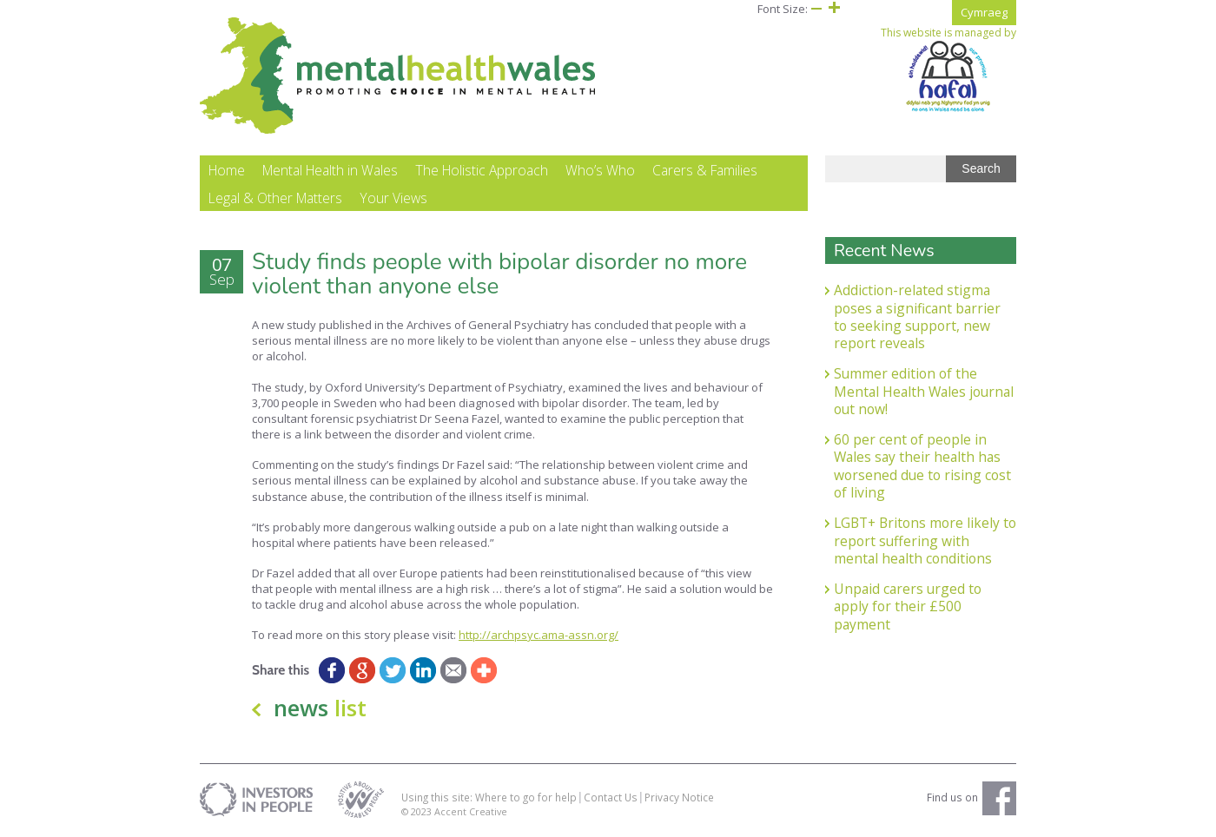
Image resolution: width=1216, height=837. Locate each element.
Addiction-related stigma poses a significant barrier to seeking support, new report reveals (917, 316)
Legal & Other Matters (275, 198)
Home (226, 170)
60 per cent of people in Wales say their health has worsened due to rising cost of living (922, 466)
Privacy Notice (679, 797)
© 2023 (417, 811)
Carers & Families (704, 170)
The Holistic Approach (481, 170)
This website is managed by (948, 69)
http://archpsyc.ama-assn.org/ (538, 635)
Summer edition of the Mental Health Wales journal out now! (924, 391)
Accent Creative (470, 811)
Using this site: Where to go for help (489, 797)
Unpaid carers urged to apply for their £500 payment (907, 606)
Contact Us (611, 797)
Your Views (393, 198)
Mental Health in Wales (330, 170)
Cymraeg (984, 12)
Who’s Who (600, 170)
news (320, 707)
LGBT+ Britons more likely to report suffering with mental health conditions (925, 540)
